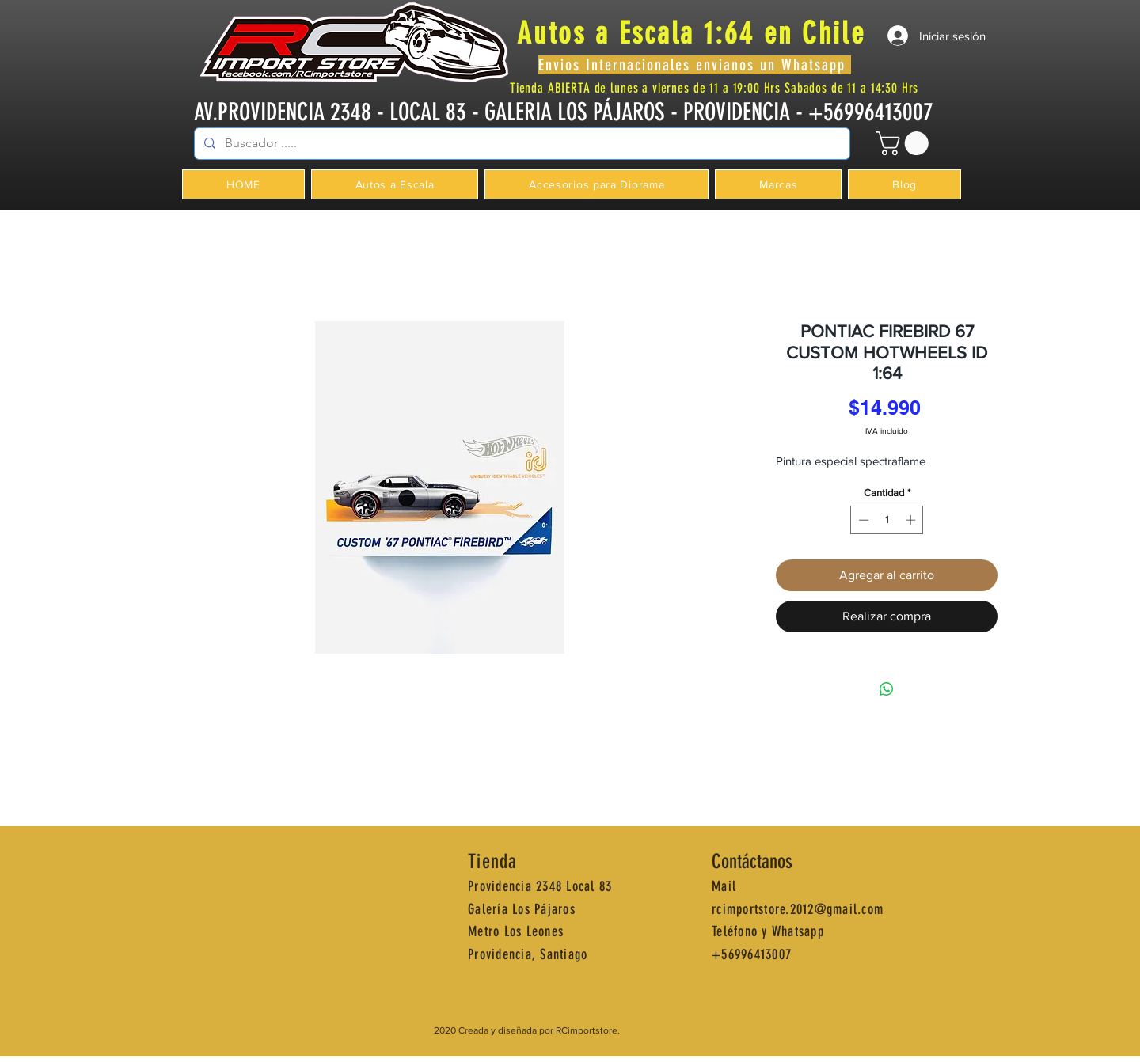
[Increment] (912, 519)
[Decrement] (862, 519)
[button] (905, 143)
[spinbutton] (887, 519)
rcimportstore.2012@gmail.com (798, 909)
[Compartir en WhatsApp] (886, 689)
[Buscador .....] (520, 143)
